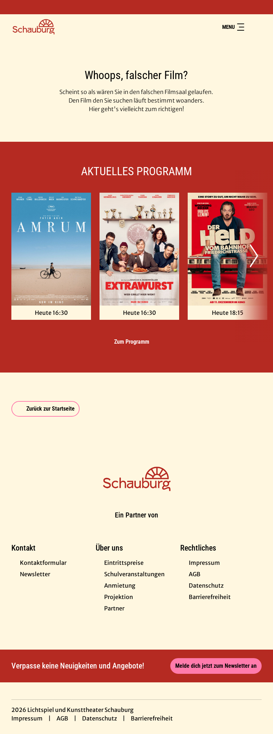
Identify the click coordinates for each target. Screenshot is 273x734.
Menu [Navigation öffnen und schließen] (233, 27)
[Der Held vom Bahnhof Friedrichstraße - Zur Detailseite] (227, 249)
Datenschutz (99, 718)
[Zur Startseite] (61, 27)
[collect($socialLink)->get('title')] (13, 7)
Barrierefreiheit (152, 718)
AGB (62, 718)
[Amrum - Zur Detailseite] (51, 249)
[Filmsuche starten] (254, 27)
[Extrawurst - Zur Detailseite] (139, 249)
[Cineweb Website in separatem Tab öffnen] (136, 523)
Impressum (27, 718)
